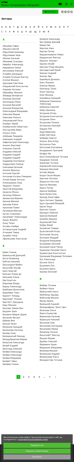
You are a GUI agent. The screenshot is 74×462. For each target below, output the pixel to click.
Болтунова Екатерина (51, 147)
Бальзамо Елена (11, 277)
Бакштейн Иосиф (11, 268)
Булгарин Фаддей (49, 237)
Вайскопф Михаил (49, 298)
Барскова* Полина (12, 299)
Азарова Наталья (11, 89)
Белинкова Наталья (13, 330)
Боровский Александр (51, 166)
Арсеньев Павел (11, 207)
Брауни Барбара (48, 191)
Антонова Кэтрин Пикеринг (17, 176)
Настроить (37, 457)
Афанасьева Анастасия (15, 238)
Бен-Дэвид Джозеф (50, 42)
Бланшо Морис (47, 85)
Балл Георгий (9, 271)
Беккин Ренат (10, 324)
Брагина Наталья (49, 178)
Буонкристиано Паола (51, 247)
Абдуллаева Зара (11, 55)
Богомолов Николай (50, 125)
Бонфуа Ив (45, 153)
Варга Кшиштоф (48, 313)
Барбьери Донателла (13, 289)
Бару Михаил (9, 305)
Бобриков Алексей (49, 107)
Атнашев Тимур (11, 232)
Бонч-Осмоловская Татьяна (54, 157)
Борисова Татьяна (49, 163)
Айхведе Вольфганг (13, 95)
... (44, 376)
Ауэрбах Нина (10, 235)
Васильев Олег (47, 323)
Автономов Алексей (13, 71)
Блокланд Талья (48, 88)
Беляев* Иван (10, 361)
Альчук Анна (9, 133)
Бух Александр (47, 259)
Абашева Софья (11, 46)
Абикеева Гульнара (13, 61)
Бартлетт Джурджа (13, 302)
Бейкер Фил (9, 320)
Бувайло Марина (48, 219)
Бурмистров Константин (53, 253)
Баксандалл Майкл (12, 264)
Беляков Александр (50, 39)
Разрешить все (37, 445)
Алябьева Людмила (13, 136)
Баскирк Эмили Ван (13, 308)
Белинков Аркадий (12, 327)
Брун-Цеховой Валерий (52, 203)
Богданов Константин (51, 116)
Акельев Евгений (11, 98)
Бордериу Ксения (49, 160)
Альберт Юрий (10, 123)
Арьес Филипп (10, 220)
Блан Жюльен (47, 82)
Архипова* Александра (15, 217)
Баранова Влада (11, 283)
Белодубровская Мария (15, 339)
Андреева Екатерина (14, 161)
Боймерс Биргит (48, 138)
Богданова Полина (49, 122)
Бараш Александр (12, 286)
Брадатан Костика (49, 181)
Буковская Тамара (49, 228)
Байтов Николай (11, 261)
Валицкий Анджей (49, 304)
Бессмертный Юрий (50, 70)
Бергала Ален (47, 48)
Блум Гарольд (47, 92)
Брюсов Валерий (48, 216)
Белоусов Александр (13, 342)
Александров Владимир (15, 111)
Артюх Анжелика (11, 214)
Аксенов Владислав (13, 108)
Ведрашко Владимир (51, 347)
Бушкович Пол (47, 265)
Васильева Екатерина (51, 326)
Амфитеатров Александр (16, 142)
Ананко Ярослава (12, 145)
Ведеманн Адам (48, 344)
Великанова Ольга (49, 357)
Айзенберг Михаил (12, 92)
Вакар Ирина (46, 301)
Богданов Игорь (48, 113)
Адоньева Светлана (13, 83)
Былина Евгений (48, 272)
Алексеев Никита (12, 117)
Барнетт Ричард (11, 296)
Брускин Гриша (48, 209)
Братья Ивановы (48, 184)
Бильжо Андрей (48, 73)
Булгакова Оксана (49, 234)
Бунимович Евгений (50, 244)
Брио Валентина (48, 194)
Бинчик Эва (46, 76)
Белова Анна (9, 333)
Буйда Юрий (46, 225)
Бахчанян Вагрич (11, 317)
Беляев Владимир (12, 358)
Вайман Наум (47, 288)
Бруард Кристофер (50, 197)
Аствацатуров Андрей (14, 229)
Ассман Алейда (11, 226)
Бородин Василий (49, 169)
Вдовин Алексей (48, 341)
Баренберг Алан (11, 292)
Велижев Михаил (49, 350)
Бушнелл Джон (47, 269)
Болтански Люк (48, 144)
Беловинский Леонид (14, 336)
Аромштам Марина (13, 198)
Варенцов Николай (50, 319)
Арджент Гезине (11, 186)
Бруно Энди (46, 206)
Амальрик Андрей (12, 139)
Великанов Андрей (49, 354)
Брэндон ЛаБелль (49, 212)
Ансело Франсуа (11, 170)
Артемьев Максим (12, 211)
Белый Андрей (10, 345)
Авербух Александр (13, 64)
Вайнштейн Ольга (49, 291)
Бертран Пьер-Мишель (52, 67)
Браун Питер (46, 188)
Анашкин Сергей (11, 148)
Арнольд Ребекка (12, 195)
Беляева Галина (11, 364)
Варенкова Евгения (50, 316)
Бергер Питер (47, 51)
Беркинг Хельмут (49, 60)
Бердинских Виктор (50, 57)
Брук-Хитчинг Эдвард (51, 200)
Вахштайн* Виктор (50, 335)
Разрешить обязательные (37, 451)
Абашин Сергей (11, 49)
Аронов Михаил (11, 201)
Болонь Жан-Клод (49, 141)
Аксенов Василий (12, 105)
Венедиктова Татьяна (51, 360)
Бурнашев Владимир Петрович (56, 256)
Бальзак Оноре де (12, 274)
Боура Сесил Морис (50, 175)
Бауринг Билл (10, 311)
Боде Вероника (47, 132)
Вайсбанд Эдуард (49, 295)
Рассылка (52, 12)
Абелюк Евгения (11, 58)
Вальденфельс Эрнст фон (53, 307)
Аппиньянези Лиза (12, 183)
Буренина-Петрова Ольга (53, 250)
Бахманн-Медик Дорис (15, 314)
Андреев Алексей (12, 151)
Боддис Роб (46, 129)
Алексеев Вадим (11, 114)
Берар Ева (45, 45)
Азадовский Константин (15, 86)
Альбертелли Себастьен (15, 126)
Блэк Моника (46, 95)
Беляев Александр (12, 352)
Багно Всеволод (11, 258)
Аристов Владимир (13, 189)
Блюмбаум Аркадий (50, 98)
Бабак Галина (9, 252)
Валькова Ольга (48, 310)
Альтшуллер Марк (12, 130)
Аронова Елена (10, 204)
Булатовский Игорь (50, 231)
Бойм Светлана (47, 135)
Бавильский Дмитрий (14, 255)
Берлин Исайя (47, 64)
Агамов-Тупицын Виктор (15, 77)
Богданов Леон (47, 119)
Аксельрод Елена (12, 102)
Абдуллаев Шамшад (13, 52)
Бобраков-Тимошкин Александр (50, 102)
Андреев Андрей (11, 154)
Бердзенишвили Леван (52, 54)
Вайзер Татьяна (48, 285)
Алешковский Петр (13, 120)
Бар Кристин (9, 280)
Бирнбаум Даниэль (50, 79)
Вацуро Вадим (47, 338)
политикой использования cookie (33, 439)
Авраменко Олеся (12, 67)
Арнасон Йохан (11, 192)
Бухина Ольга (47, 262)
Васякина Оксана (49, 332)
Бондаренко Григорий (51, 150)
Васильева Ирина (49, 329)
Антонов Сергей (11, 173)
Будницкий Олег (48, 222)
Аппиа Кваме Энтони (14, 179)
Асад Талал (8, 223)
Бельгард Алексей (12, 349)
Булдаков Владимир (50, 240)
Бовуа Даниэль (47, 110)
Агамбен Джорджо (12, 74)
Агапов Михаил (11, 80)
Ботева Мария (47, 172)
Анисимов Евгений (12, 167)
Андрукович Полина (13, 164)
